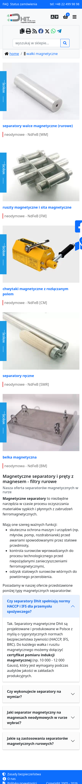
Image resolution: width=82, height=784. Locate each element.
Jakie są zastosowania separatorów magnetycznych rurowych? (37, 741)
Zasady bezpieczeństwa (22, 774)
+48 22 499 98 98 (67, 4)
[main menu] (74, 17)
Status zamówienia (23, 4)
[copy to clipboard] (22, 31)
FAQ (6, 4)
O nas (9, 779)
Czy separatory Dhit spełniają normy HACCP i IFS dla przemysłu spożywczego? (38, 606)
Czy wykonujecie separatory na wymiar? (34, 694)
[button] (53, 17)
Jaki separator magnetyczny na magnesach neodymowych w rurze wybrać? (37, 717)
